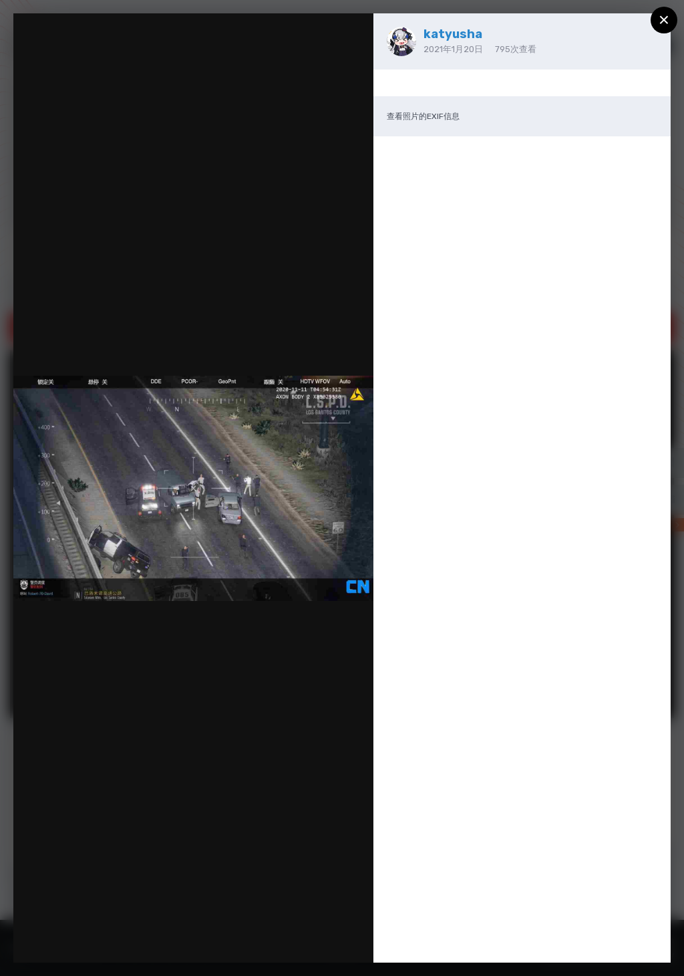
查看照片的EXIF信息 (423, 116)
